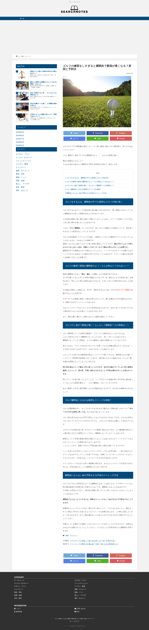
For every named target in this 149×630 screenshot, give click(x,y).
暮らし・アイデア (23, 184)
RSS (77, 611)
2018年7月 (20, 139)
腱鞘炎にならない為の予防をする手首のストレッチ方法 (85, 193)
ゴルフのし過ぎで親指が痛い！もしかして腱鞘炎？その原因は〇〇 (90, 185)
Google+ (121, 133)
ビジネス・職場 (22, 164)
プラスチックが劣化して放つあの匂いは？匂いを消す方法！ (93, 541)
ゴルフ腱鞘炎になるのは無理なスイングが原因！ (83, 189)
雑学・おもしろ (22, 190)
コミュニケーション (23, 161)
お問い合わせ (80, 608)
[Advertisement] (74, 37)
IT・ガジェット (19, 580)
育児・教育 (20, 187)
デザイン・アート (20, 586)
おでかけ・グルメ (23, 154)
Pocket (121, 138)
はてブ (74, 138)
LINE (97, 138)
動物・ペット (21, 177)
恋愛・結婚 (20, 180)
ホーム (22, 18)
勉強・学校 (20, 174)
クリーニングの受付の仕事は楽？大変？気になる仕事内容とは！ (94, 544)
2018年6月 (20, 142)
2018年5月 (20, 145)
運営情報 (18, 611)
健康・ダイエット (72, 535)
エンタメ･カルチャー (24, 157)
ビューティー (21, 167)
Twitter (74, 133)
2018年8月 (20, 135)
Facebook (97, 133)
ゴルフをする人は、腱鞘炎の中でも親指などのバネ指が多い (87, 178)
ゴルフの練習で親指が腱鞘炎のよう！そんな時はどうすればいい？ (90, 181)
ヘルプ (17, 608)
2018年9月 (20, 132)
